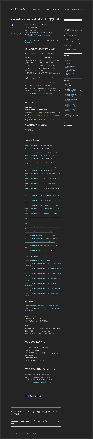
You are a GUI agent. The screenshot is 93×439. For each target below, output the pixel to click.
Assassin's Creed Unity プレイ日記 (72, 96)
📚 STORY (40, 9)
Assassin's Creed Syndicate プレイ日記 (73, 95)
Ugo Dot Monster (18, 9)
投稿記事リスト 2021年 (70, 109)
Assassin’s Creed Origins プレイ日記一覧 (42, 374)
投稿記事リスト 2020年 (70, 110)
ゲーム (12, 33)
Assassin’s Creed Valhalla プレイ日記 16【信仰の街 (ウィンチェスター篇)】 (42, 205)
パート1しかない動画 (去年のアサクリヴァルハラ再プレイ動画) (38, 32)
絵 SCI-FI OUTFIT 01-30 (71, 86)
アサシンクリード (17, 33)
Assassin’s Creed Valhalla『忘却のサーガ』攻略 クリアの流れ (38, 250)
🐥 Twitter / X (73, 9)
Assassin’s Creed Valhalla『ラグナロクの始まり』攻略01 (43, 82)
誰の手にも (68, 116)
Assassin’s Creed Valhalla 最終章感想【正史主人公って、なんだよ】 (40, 235)
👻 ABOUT (33, 9)
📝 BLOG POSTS (57, 9)
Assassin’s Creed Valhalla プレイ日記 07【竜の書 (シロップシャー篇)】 (41, 167)
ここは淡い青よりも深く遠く (71, 115)
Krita (67, 88)
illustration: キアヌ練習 (69, 73)
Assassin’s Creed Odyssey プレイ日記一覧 (42, 376)
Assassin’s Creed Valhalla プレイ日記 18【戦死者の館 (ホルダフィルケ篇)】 (41, 213)
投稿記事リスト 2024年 (70, 105)
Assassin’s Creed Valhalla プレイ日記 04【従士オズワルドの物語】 (40, 155)
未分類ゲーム (68, 100)
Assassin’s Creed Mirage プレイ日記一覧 (42, 382)
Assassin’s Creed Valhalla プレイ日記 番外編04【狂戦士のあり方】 (40, 242)
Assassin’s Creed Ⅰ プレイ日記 (72, 98)
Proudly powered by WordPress (33, 433)
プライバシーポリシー (22, 433)
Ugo (12, 27)
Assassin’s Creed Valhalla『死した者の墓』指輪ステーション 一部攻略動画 (41, 305)
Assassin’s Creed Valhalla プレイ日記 (73, 91)
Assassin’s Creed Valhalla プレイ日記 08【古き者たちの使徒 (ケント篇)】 (41, 170)
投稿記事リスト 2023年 (70, 106)
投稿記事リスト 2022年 (70, 108)
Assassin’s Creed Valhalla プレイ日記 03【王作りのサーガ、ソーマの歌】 (41, 152)
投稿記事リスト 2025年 (70, 104)
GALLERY (68, 35)
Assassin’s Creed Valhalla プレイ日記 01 (34, 145)
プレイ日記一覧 (17, 34)
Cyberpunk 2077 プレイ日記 (71, 89)
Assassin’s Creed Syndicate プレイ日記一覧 (42, 379)
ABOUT (72, 39)
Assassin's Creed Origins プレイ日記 (73, 94)
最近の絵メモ (67, 62)
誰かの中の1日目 (69, 114)
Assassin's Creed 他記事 (70, 99)
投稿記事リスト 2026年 (70, 103)
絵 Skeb (68, 85)
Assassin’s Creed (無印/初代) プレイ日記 (42, 381)
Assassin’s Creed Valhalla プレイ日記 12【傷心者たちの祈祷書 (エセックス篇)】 (42, 188)
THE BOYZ (68, 101)
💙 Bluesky (66, 9)
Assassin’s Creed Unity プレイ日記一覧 (41, 377)
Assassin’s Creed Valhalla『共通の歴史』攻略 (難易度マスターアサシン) (41, 238)
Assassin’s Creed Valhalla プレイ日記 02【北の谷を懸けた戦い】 (39, 148)
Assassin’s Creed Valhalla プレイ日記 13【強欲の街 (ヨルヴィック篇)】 (41, 192)
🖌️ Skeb (80, 9)
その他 (67, 111)
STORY (68, 36)
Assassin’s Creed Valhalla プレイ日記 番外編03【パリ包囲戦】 (39, 232)
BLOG (66, 83)
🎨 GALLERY (47, 9)
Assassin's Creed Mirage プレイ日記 (73, 90)
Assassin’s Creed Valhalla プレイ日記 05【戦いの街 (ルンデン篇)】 (40, 158)
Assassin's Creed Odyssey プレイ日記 (73, 93)
